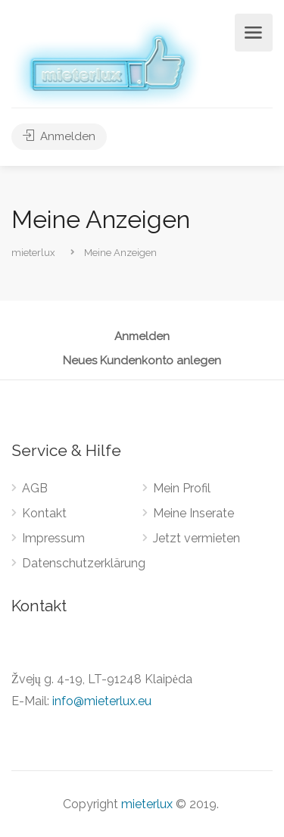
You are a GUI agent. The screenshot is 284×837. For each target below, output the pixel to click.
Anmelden (59, 136)
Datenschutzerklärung (83, 563)
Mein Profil (182, 488)
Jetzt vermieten (196, 538)
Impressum (53, 538)
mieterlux (147, 804)
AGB (35, 488)
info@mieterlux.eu (101, 701)
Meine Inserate (193, 513)
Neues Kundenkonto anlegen (142, 361)
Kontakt (44, 513)
